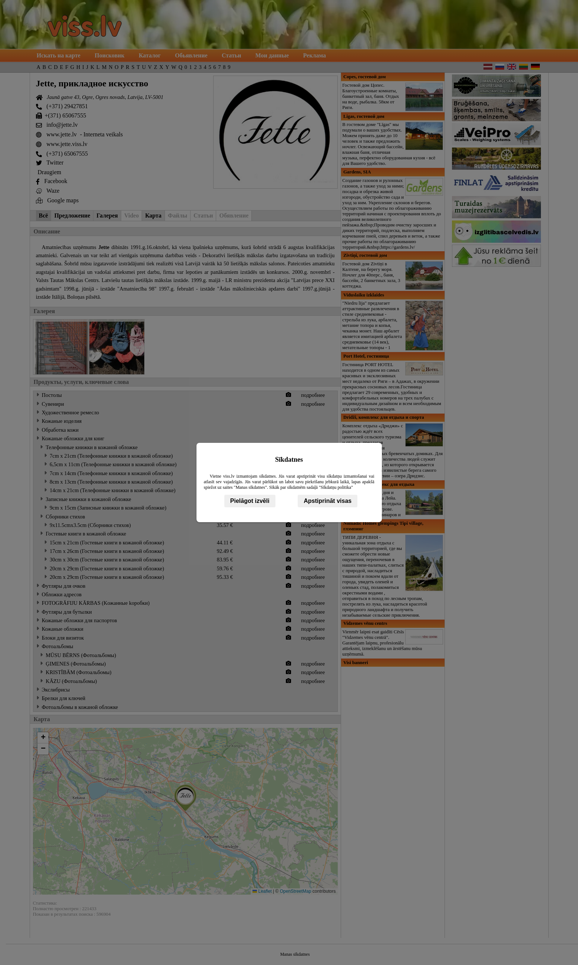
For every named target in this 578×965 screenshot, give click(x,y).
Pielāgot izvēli (250, 501)
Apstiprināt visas (327, 501)
